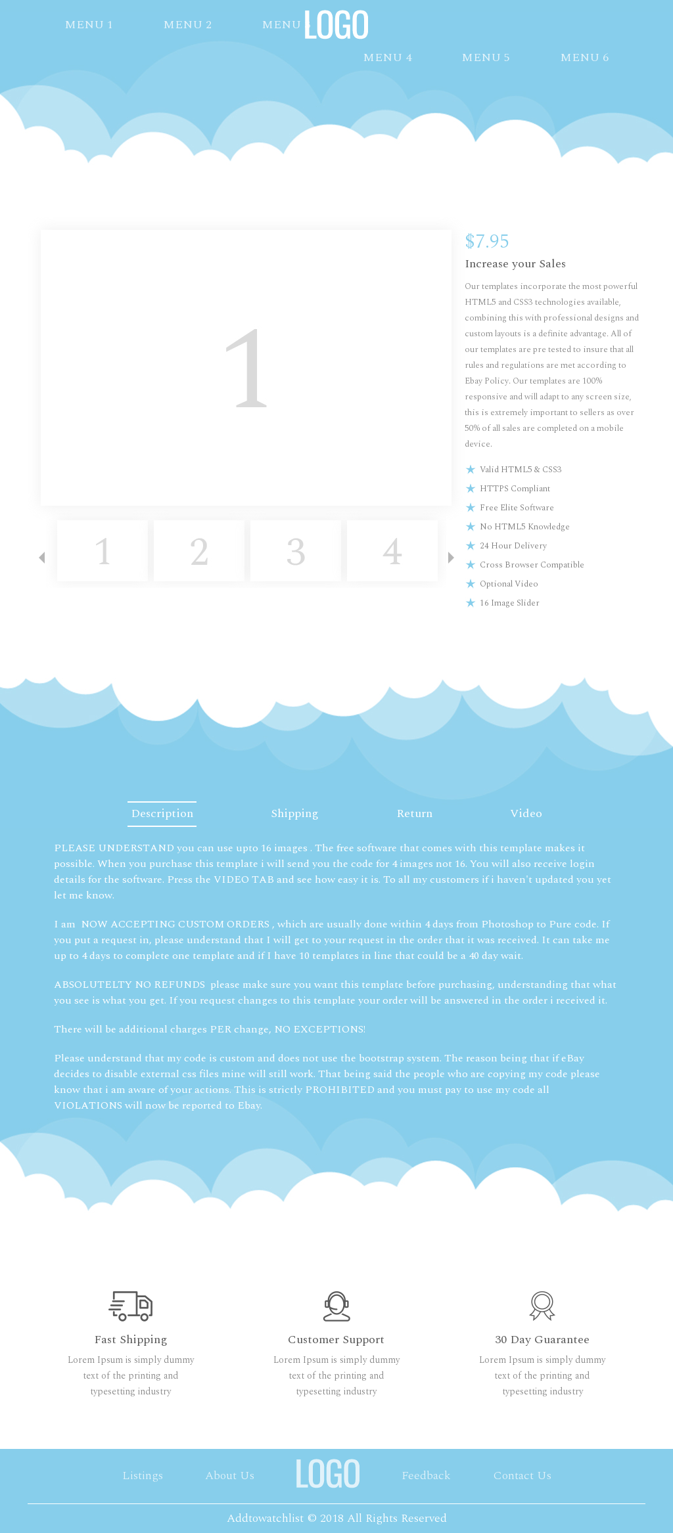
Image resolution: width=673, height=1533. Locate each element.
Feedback (426, 1475)
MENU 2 (187, 24)
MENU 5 (485, 57)
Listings (142, 1475)
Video (532, 813)
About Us (229, 1475)
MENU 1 (88, 24)
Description (156, 813)
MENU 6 (584, 57)
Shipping (293, 813)
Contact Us (522, 1475)
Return (416, 813)
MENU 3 (286, 24)
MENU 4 (387, 57)
